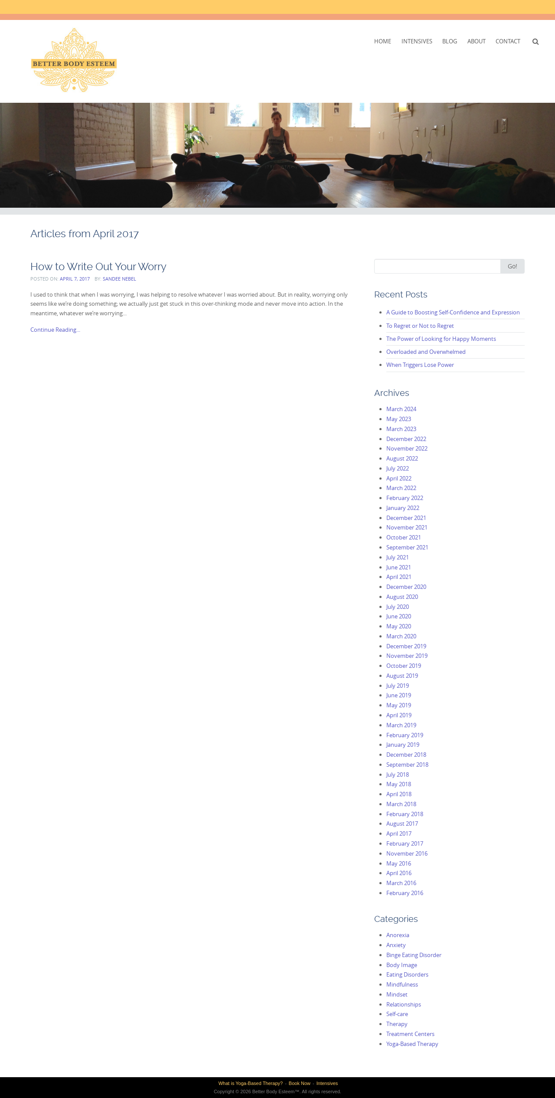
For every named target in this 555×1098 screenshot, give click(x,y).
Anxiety (396, 945)
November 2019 (407, 656)
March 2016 (401, 883)
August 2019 (402, 676)
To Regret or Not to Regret (420, 326)
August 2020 (402, 597)
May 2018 (398, 784)
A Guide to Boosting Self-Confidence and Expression (453, 312)
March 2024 (401, 409)
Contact (508, 41)
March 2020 (401, 636)
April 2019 (398, 715)
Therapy (397, 1024)
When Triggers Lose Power (420, 365)
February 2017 (404, 843)
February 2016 (404, 893)
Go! (512, 266)
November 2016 (407, 853)
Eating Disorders (407, 974)
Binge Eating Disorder (413, 955)
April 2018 (398, 794)
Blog (449, 41)
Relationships (403, 1004)
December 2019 (406, 646)
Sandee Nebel (119, 278)
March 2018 (401, 804)
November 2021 (407, 527)
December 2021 (406, 518)
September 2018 (407, 764)
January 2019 (402, 744)
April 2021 (398, 577)
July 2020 (397, 607)
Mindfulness (402, 984)
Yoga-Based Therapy (412, 1044)
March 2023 (401, 429)
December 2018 (406, 754)
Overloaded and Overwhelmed (426, 352)
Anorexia (397, 935)
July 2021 (397, 557)
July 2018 (397, 774)
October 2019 (403, 666)
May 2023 (398, 419)
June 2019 (398, 695)
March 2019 (401, 725)
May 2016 (398, 863)
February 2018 (404, 814)
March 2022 (401, 488)
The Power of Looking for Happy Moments (441, 339)
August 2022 (402, 458)
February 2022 (404, 498)
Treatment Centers (410, 1034)
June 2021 (398, 567)
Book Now (299, 1083)
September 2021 (407, 547)
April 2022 (398, 478)
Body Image (401, 965)
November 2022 (407, 448)
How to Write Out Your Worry (98, 266)
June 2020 (398, 616)
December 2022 (406, 439)
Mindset (397, 994)
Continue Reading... (55, 329)
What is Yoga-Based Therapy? (251, 1083)
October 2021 (403, 537)
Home (382, 41)
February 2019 (404, 735)
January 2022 (402, 508)
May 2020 (398, 626)
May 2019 (398, 705)
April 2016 (398, 873)
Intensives (417, 41)
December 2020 (406, 587)
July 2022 (397, 468)
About (476, 41)
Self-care (397, 1014)
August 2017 (402, 823)
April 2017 (398, 833)
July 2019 (397, 686)
